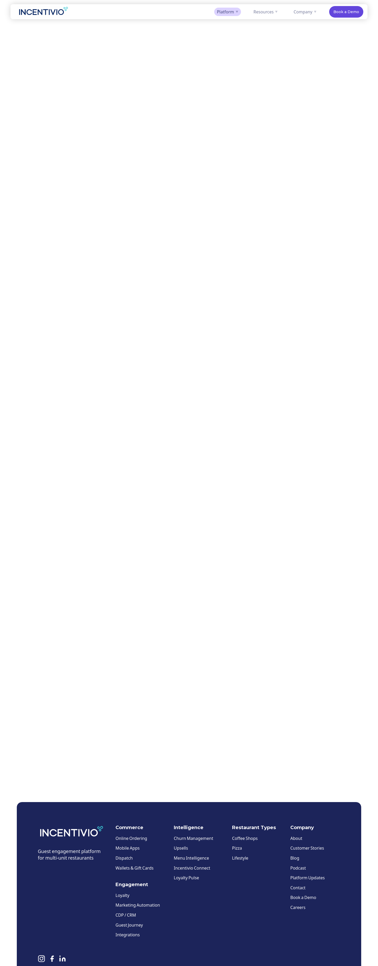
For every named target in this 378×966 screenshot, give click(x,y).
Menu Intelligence (191, 857)
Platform (227, 11)
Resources (266, 11)
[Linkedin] (62, 959)
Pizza (237, 847)
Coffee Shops (245, 838)
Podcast (298, 867)
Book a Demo (346, 11)
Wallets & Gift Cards (135, 867)
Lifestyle (240, 857)
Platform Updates (307, 877)
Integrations (128, 934)
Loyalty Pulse (186, 877)
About (296, 838)
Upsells (181, 847)
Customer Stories (307, 847)
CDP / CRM (126, 914)
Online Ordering (131, 838)
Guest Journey (129, 924)
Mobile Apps (128, 847)
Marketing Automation (138, 904)
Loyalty (122, 895)
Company (305, 11)
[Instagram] (41, 959)
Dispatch (124, 857)
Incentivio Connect (192, 867)
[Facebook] (52, 959)
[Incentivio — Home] (43, 12)
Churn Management (193, 838)
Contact (298, 887)
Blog (294, 857)
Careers (298, 907)
